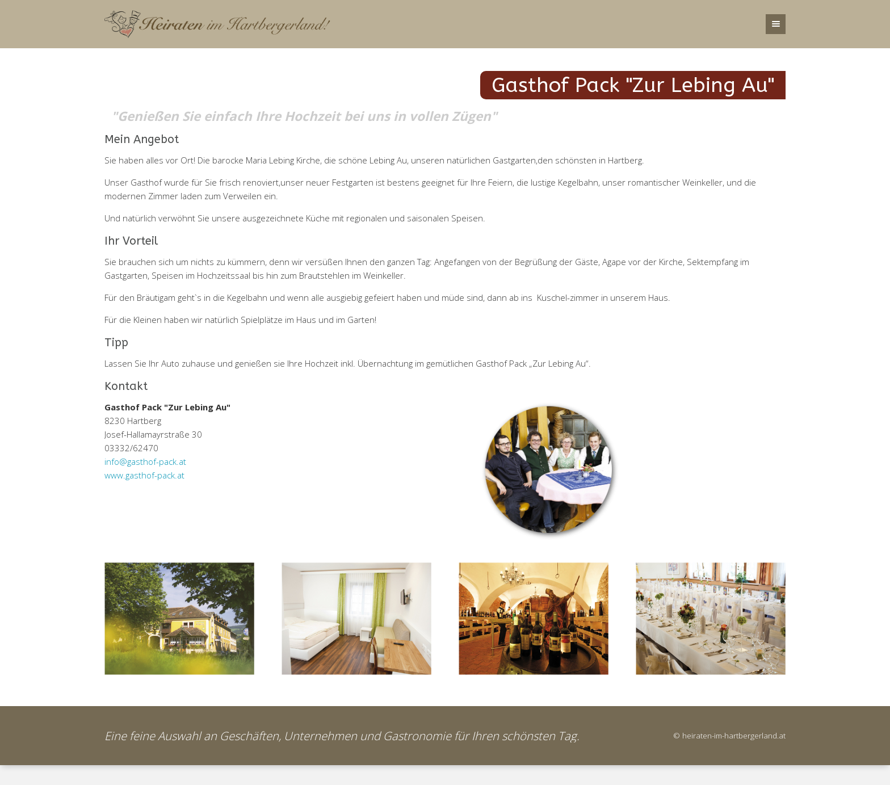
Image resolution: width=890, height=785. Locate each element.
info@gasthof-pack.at (145, 461)
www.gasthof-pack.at (144, 475)
